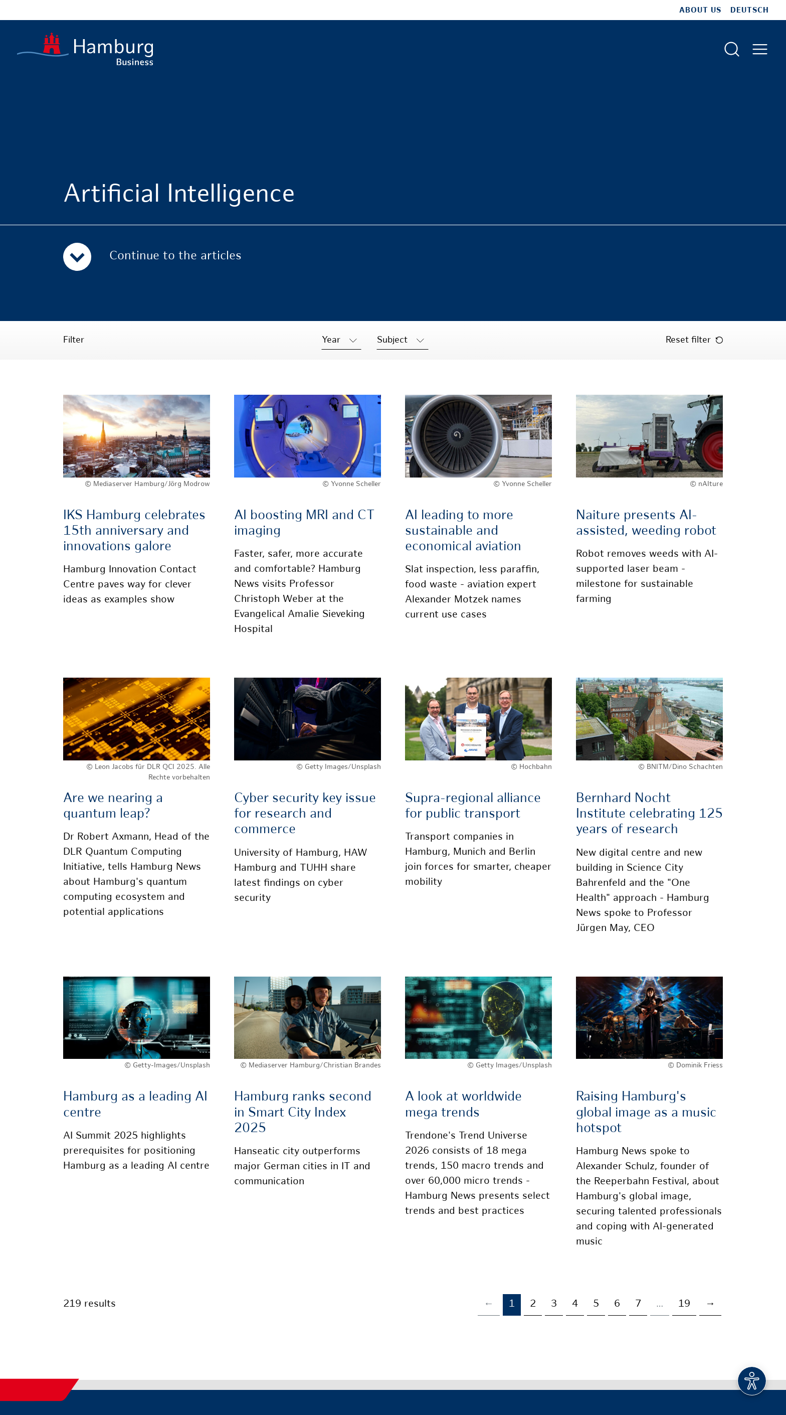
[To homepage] (85, 49)
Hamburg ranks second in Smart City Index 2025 (302, 1113)
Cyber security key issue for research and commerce (305, 814)
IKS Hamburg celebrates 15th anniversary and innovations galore (134, 531)
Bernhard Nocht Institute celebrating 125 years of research (649, 814)
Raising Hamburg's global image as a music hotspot (646, 1113)
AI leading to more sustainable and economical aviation (463, 531)
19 (684, 1304)
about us (700, 10)
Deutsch (749, 10)
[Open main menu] (760, 49)
